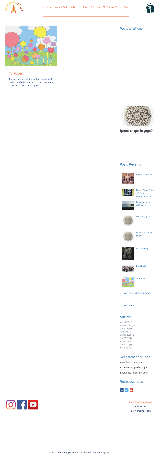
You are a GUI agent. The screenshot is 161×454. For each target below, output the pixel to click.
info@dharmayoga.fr (141, 410)
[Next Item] (149, 116)
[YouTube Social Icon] (33, 404)
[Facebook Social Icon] (22, 404)
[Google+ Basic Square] (131, 390)
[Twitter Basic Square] (126, 390)
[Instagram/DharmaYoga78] (11, 404)
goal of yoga (140, 367)
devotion (137, 362)
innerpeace (125, 372)
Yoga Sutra (125, 362)
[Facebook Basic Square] (122, 390)
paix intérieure (140, 372)
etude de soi (126, 367)
